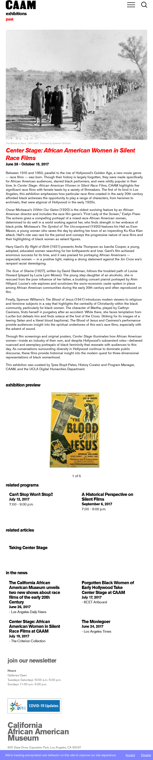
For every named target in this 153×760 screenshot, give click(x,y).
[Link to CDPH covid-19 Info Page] (34, 706)
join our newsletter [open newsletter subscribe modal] (32, 660)
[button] (144, 5)
